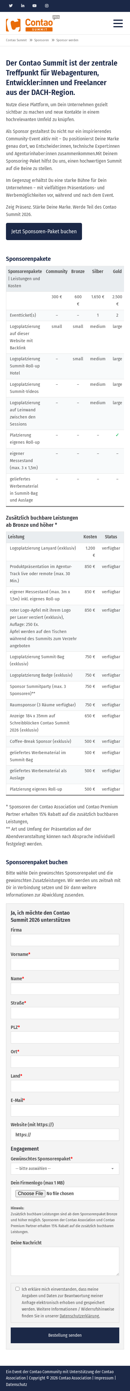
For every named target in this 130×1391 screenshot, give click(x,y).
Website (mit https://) (32, 1124)
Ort (15, 1051)
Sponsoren (41, 40)
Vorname (20, 954)
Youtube (35, 6)
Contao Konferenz (33, 23)
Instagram (46, 6)
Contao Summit (16, 40)
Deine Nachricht (26, 1243)
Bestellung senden (65, 1335)
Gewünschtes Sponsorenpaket (42, 1159)
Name (17, 978)
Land (16, 1076)
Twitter (11, 6)
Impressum (104, 1378)
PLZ (15, 1027)
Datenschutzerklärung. (80, 1316)
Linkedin (23, 6)
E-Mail (18, 1100)
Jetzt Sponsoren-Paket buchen (44, 231)
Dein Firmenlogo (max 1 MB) (37, 1183)
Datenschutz (16, 1384)
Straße (18, 1003)
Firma (16, 930)
